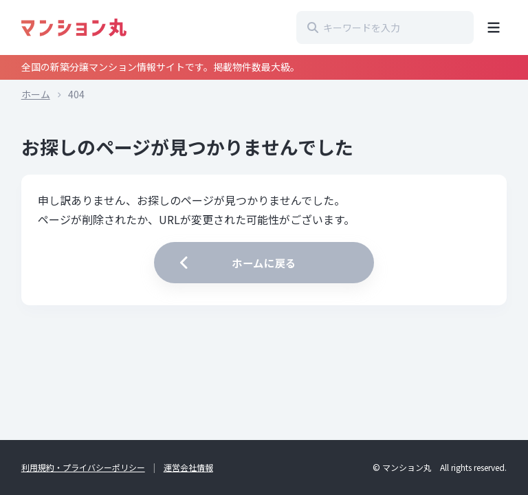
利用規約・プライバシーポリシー (83, 467)
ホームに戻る (236, 262)
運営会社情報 (188, 467)
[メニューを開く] (493, 27)
